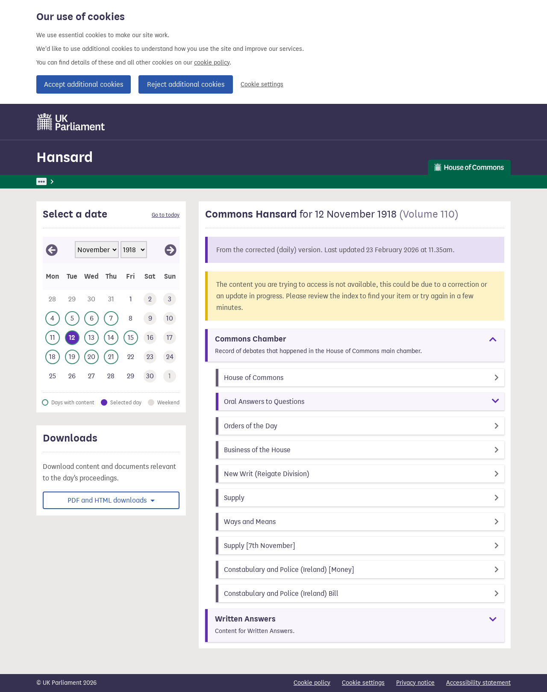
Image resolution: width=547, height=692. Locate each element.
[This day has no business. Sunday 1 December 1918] (169, 376)
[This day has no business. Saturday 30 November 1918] (150, 376)
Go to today (165, 215)
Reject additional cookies (185, 84)
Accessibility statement (478, 682)
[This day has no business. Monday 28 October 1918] (52, 299)
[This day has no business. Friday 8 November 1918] (131, 318)
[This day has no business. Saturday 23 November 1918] (150, 357)
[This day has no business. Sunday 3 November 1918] (169, 299)
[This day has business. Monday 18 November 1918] (52, 357)
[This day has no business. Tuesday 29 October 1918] (72, 299)
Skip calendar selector (42, 236)
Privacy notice (415, 682)
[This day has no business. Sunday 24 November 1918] (169, 357)
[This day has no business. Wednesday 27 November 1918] (91, 376)
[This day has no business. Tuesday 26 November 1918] (72, 376)
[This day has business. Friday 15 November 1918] (131, 337)
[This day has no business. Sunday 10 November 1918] (169, 318)
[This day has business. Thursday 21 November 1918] (111, 357)
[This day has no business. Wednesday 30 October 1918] (91, 299)
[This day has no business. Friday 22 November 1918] (131, 357)
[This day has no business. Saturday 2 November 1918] (150, 299)
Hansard (64, 157)
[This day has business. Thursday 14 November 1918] (111, 337)
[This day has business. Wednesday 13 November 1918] (91, 337)
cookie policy (211, 62)
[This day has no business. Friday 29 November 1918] (131, 376)
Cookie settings (262, 84)
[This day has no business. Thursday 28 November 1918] (111, 376)
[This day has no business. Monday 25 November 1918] (52, 376)
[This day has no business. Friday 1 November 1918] (131, 299)
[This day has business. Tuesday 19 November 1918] (72, 357)
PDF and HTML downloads (108, 500)
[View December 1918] (170, 250)
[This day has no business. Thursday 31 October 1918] (111, 299)
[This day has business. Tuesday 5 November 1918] (72, 318)
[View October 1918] (51, 250)
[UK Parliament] (71, 121)
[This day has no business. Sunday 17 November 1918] (169, 337)
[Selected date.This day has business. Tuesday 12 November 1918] (72, 337)
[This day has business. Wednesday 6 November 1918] (91, 318)
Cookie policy (312, 682)
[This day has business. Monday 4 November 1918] (52, 318)
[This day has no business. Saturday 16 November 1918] (150, 337)
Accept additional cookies (83, 84)
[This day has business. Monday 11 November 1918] (52, 337)
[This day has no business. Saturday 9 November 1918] (150, 318)
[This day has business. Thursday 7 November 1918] (111, 318)
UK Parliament (55, 181)
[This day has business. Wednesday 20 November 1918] (91, 357)
